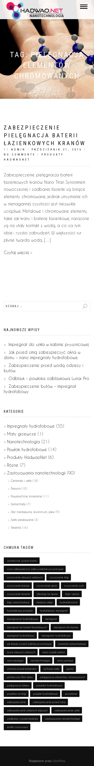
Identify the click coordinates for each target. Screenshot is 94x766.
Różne (12, 465)
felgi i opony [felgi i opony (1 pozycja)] (72, 593)
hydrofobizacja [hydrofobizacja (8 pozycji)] (68, 602)
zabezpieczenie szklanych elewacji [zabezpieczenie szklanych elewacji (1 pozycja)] (27, 710)
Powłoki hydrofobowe (27, 449)
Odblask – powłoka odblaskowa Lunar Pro (49, 378)
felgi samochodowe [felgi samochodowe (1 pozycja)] (18, 602)
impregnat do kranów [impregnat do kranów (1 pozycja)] (66, 627)
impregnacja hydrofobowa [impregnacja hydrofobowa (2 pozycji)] (22, 618)
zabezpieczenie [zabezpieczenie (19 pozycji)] (16, 702)
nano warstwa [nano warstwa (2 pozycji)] (65, 660)
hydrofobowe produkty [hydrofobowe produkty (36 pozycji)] (20, 610)
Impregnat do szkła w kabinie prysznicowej (49, 344)
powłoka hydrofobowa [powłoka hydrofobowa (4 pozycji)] (49, 685)
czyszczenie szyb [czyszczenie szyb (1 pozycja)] (74, 585)
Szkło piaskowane (22, 519)
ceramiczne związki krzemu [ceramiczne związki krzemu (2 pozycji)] (22, 560)
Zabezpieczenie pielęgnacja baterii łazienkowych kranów (45, 135)
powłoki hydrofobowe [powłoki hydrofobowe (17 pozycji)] (45, 693)
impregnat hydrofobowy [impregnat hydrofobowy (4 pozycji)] (20, 635)
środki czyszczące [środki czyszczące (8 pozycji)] (17, 726)
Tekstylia (16, 527)
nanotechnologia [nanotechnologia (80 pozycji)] (40, 660)
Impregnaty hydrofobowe (31, 426)
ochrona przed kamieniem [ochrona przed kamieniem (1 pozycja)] (21, 668)
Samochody (18, 504)
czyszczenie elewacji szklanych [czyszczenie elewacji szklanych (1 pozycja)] (24, 577)
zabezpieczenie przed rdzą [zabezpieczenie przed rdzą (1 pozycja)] (49, 702)
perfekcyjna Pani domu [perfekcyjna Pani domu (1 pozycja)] (20, 677)
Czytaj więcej (16, 252)
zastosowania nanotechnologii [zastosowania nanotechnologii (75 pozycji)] (62, 718)
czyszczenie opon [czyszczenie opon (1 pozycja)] (46, 585)
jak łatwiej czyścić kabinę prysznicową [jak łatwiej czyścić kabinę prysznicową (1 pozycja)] (29, 643)
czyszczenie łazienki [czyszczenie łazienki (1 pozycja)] (18, 593)
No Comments (19, 154)
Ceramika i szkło (21, 480)
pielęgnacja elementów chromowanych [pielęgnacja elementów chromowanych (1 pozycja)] (62, 677)
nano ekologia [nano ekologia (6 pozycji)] (15, 660)
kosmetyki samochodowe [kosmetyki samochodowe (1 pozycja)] (72, 643)
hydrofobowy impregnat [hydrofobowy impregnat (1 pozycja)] (53, 610)
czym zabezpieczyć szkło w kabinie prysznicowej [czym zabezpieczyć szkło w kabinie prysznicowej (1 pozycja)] (35, 568)
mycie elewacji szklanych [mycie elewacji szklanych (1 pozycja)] (21, 652)
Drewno (16, 488)
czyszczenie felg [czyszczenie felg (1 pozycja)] (58, 577)
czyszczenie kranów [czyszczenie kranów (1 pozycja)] (18, 585)
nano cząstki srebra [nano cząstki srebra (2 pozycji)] (53, 652)
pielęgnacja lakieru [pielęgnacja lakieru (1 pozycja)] (18, 685)
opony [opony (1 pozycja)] (69, 668)
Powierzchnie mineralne (26, 496)
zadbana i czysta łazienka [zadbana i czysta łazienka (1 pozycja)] (22, 718)
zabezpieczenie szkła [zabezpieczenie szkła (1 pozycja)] (66, 710)
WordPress (58, 760)
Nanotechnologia (23, 441)
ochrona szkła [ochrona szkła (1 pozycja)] (51, 668)
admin (18, 149)
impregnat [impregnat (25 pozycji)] (51, 618)
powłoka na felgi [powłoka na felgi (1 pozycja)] (16, 693)
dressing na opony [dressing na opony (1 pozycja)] (47, 593)
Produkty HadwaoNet (27, 457)
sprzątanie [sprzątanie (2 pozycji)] (71, 693)
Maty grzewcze (21, 433)
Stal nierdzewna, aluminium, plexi (33, 512)
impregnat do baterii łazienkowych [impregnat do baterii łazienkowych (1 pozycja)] (27, 627)
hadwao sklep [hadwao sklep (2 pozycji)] (44, 602)
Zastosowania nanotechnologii (36, 472)
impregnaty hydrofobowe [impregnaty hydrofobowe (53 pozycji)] (55, 635)
